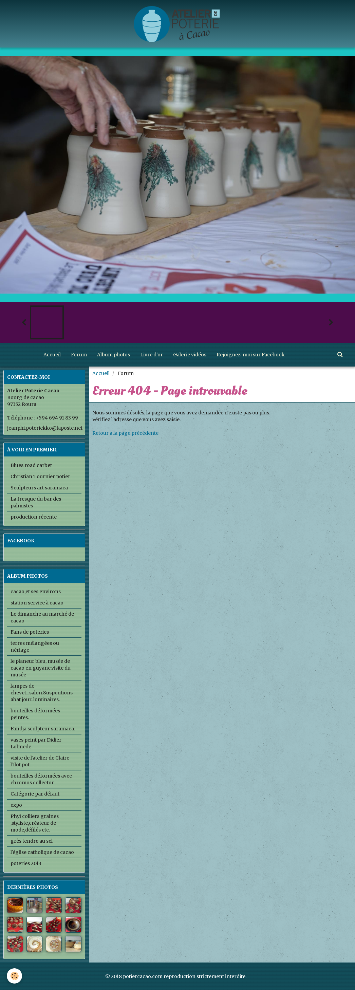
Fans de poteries (30, 632)
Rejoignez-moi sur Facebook (251, 355)
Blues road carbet (31, 465)
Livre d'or (151, 355)
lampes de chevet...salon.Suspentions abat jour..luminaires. (42, 693)
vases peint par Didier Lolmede (36, 743)
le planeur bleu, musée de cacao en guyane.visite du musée (41, 668)
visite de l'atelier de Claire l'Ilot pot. (40, 761)
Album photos (113, 355)
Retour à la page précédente (125, 433)
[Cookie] (14, 976)
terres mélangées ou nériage (35, 646)
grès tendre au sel (32, 841)
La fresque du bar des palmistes (36, 502)
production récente (34, 517)
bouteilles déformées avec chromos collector (41, 779)
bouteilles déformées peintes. (35, 714)
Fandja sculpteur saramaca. (43, 729)
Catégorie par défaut (35, 794)
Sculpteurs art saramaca (39, 488)
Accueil (52, 355)
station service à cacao (37, 603)
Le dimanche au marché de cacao (42, 617)
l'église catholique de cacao (42, 852)
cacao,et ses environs (36, 592)
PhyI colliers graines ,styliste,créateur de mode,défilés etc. (35, 823)
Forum (79, 355)
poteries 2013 (26, 863)
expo (16, 805)
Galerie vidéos (189, 355)
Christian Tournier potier (40, 476)
